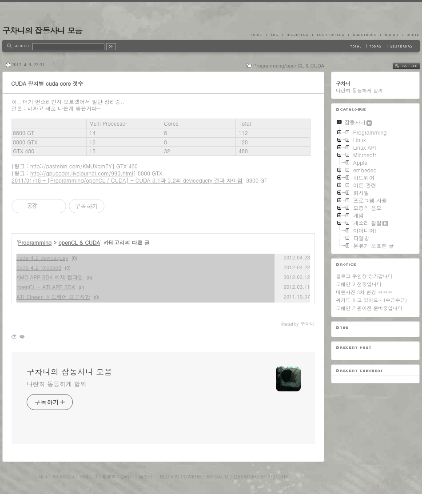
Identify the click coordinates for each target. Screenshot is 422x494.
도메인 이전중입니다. (359, 284)
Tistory (278, 476)
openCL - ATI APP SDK (45, 287)
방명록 (108, 476)
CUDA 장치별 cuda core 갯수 (47, 83)
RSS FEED (413, 66)
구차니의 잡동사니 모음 (42, 30)
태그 (42, 476)
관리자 (127, 476)
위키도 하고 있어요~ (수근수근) (371, 300)
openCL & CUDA (79, 242)
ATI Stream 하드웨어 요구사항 (53, 296)
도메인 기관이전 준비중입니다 (369, 308)
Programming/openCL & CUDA (288, 65)
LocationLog (330, 34)
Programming (35, 242)
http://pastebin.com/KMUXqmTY (71, 166)
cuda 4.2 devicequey (42, 257)
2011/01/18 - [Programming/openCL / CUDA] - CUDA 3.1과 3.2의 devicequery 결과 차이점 (127, 180)
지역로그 (88, 476)
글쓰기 (145, 476)
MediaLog (297, 34)
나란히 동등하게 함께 (56, 383)
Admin (391, 34)
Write (411, 34)
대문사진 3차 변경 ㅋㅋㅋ (364, 292)
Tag (274, 34)
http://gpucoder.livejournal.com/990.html (81, 173)
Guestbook (364, 34)
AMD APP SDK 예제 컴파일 (49, 277)
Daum (222, 476)
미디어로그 (63, 476)
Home (258, 34)
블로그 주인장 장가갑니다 (364, 276)
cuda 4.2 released (38, 267)
